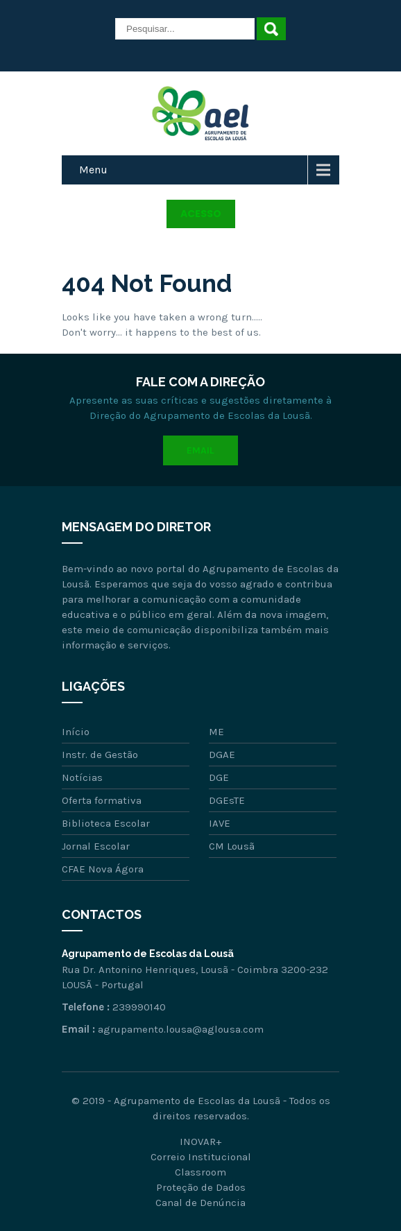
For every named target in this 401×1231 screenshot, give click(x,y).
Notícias (82, 777)
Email (200, 450)
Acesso (200, 214)
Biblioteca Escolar (106, 823)
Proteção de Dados (201, 1187)
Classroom (200, 1172)
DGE (219, 777)
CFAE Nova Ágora (103, 869)
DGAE (222, 754)
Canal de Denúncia (200, 1202)
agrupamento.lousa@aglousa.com (181, 1029)
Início (75, 731)
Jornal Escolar (96, 846)
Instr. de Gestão (100, 754)
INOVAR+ (200, 1141)
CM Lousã (232, 846)
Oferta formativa (102, 800)
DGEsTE (227, 800)
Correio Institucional (201, 1157)
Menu (93, 169)
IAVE (219, 823)
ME (216, 731)
